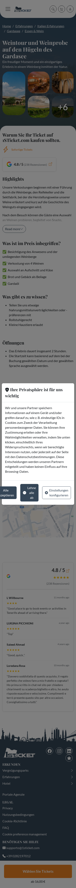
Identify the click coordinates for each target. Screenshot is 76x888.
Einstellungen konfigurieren (56, 492)
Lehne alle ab (29, 492)
